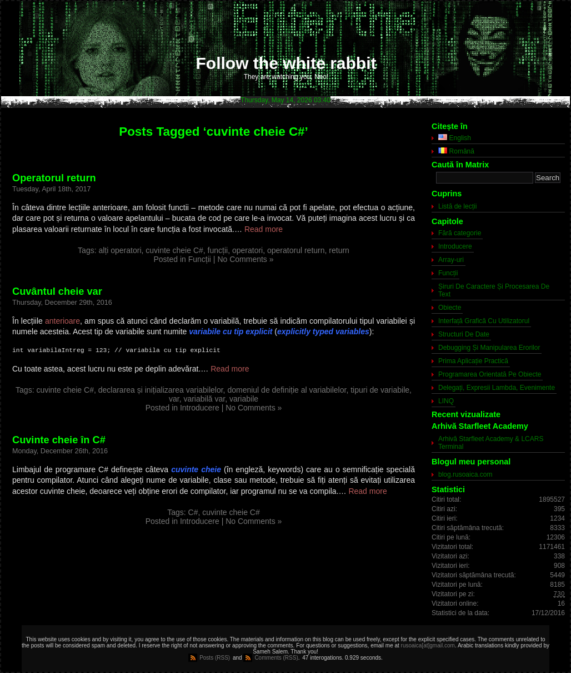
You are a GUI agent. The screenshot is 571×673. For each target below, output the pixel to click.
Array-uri (451, 260)
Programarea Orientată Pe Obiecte (489, 374)
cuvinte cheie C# (174, 250)
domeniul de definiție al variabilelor (286, 389)
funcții (218, 250)
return (339, 250)
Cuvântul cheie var (57, 291)
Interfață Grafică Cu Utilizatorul (483, 321)
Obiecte (449, 307)
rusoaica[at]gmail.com (428, 645)
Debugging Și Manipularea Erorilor (489, 348)
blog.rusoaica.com (465, 474)
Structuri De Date (463, 334)
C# (193, 512)
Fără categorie (459, 233)
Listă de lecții (457, 206)
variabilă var (204, 398)
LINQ (446, 401)
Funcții (199, 259)
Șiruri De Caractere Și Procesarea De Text (493, 290)
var (174, 398)
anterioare (62, 320)
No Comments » (245, 259)
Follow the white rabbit (286, 63)
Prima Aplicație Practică (473, 361)
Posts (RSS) (214, 658)
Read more (263, 229)
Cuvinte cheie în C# (59, 440)
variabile (243, 398)
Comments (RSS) (276, 658)
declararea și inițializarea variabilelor (160, 389)
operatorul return (296, 250)
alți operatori (119, 250)
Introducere (199, 407)
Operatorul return (54, 178)
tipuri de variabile (379, 389)
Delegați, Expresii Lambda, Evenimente (496, 388)
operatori (247, 250)
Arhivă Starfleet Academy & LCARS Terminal (490, 443)
